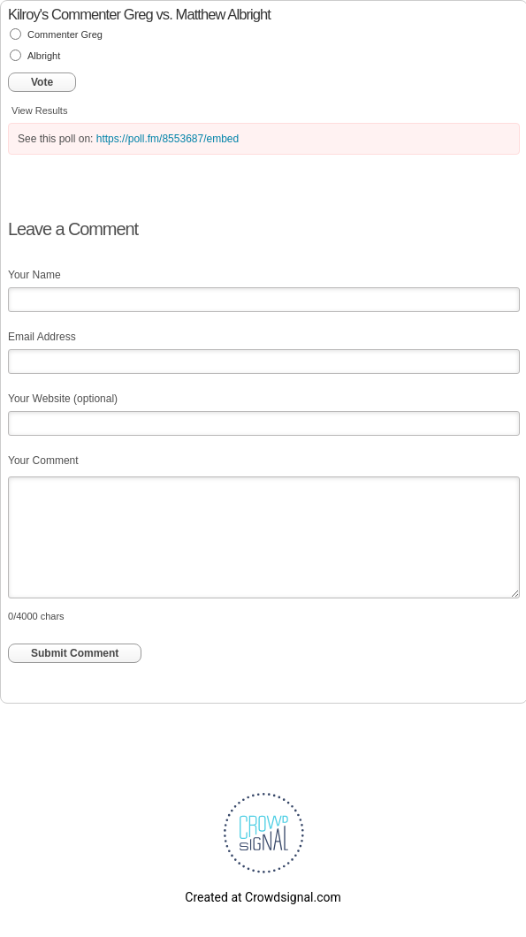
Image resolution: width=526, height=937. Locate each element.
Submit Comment (74, 653)
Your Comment (43, 460)
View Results (39, 110)
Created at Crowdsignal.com (262, 897)
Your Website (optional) (63, 398)
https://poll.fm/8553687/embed (167, 139)
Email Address (42, 337)
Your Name (34, 275)
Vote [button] (42, 82)
